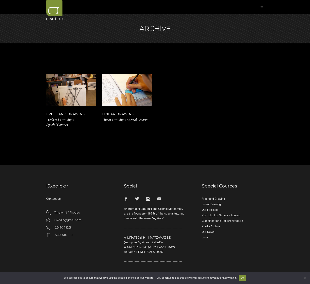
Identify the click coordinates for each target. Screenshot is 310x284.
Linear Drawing (118, 114)
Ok (242, 277)
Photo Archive (211, 226)
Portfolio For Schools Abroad (221, 215)
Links (205, 237)
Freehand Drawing (65, 114)
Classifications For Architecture (222, 221)
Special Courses (57, 124)
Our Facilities (210, 210)
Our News (208, 232)
